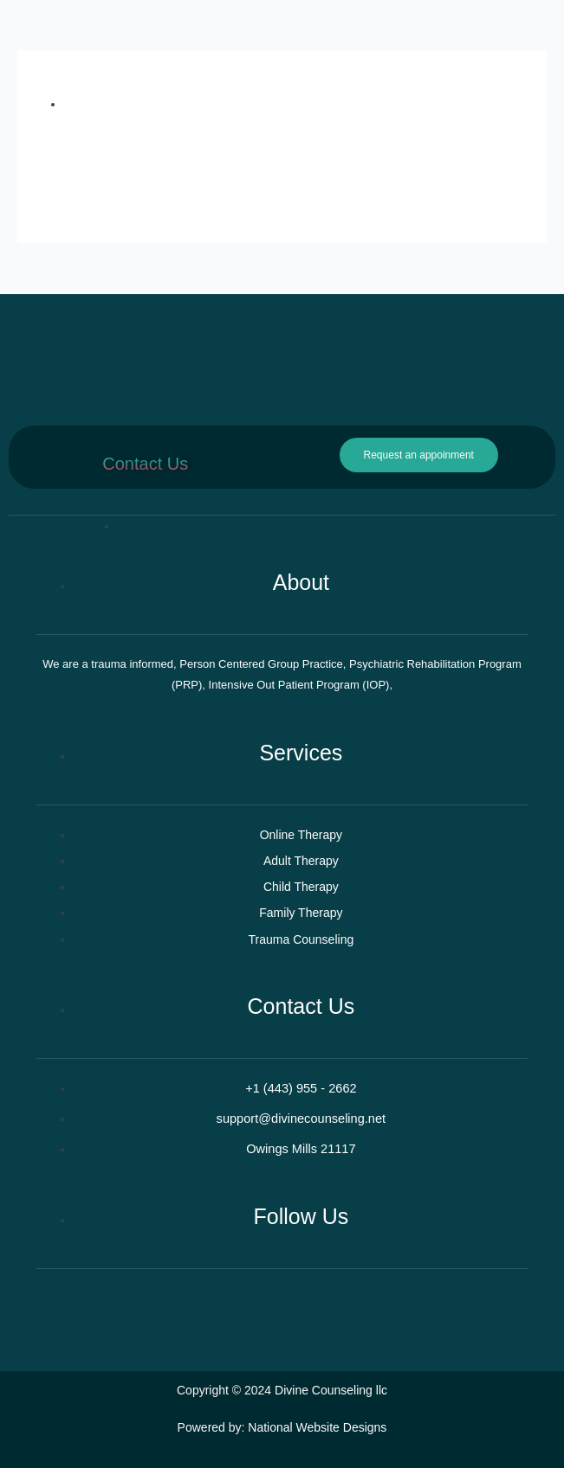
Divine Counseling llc (331, 1390)
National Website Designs (317, 1427)
